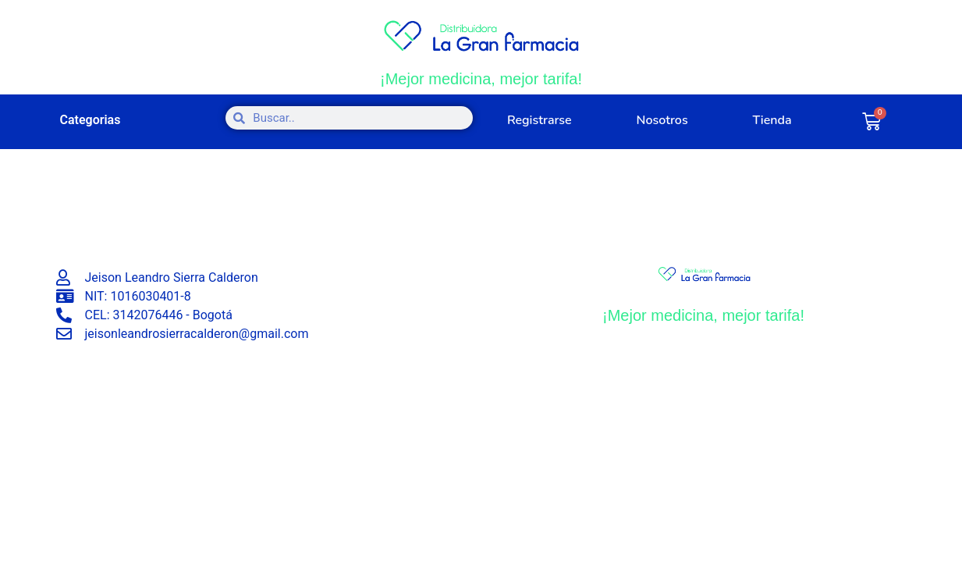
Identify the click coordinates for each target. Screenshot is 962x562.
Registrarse (539, 120)
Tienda (771, 120)
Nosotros (662, 120)
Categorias (90, 119)
